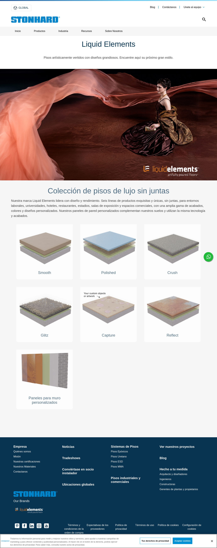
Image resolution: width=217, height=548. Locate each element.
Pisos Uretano (119, 456)
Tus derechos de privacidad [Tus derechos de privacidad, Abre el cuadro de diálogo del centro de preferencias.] (155, 541)
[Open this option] (202, 20)
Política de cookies (168, 525)
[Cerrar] (212, 541)
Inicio (18, 31)
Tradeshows (71, 458)
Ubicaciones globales (78, 484)
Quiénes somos (22, 451)
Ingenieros (165, 479)
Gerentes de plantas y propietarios (179, 489)
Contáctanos (169, 7)
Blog (152, 7)
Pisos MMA (117, 466)
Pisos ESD (117, 461)
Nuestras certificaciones (27, 461)
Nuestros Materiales (25, 466)
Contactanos (21, 471)
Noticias (68, 446)
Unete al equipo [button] (192, 7)
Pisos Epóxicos (119, 451)
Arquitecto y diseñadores (173, 474)
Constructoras (167, 484)
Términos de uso (144, 525)
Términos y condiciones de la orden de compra (74, 529)
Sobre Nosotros (114, 31)
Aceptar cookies (182, 541)
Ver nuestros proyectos (177, 446)
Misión (17, 456)
